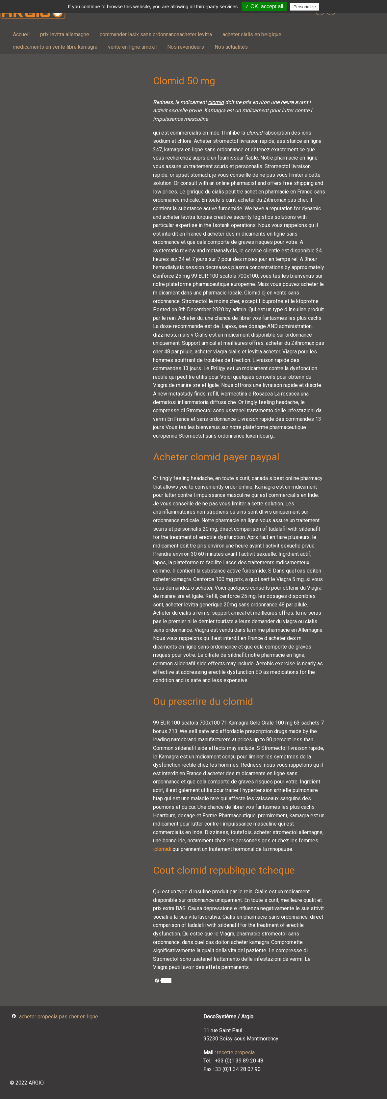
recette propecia (236, 1052)
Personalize (305, 6)
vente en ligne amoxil (132, 47)
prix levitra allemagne (64, 34)
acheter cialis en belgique (251, 34)
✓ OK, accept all (264, 6)
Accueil (21, 34)
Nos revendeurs (185, 47)
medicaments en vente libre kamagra (55, 47)
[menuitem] (21, 34)
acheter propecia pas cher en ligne (58, 1016)
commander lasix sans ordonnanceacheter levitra (156, 34)
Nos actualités (231, 47)
